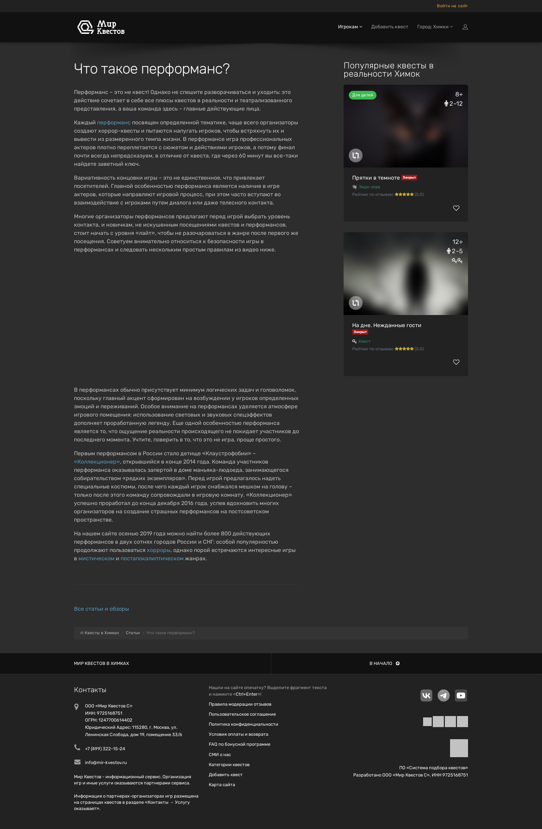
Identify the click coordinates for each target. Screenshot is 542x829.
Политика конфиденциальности (243, 724)
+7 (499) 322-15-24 (105, 748)
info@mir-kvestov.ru (106, 762)
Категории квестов (229, 764)
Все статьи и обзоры (101, 609)
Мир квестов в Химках (101, 663)
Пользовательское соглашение (242, 714)
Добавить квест (389, 27)
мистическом (96, 558)
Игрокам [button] (350, 27)
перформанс (114, 122)
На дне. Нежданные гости (386, 325)
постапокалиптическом (152, 558)
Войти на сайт (452, 5)
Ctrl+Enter (247, 694)
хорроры (158, 550)
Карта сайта (222, 784)
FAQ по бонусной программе (239, 744)
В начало (385, 663)
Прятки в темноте (376, 177)
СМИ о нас (220, 754)
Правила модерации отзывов (240, 704)
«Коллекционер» (97, 461)
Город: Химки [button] (435, 27)
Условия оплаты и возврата (238, 734)
